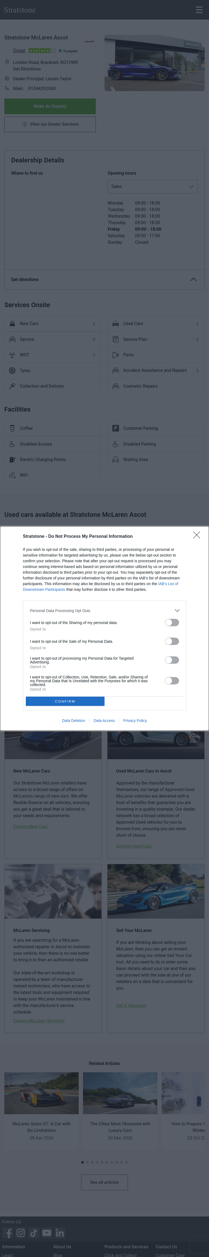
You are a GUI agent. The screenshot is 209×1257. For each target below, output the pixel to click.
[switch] (172, 622)
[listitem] (104, 610)
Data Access (104, 720)
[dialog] (104, 628)
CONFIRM (65, 701)
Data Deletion (73, 720)
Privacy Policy (135, 720)
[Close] (198, 537)
